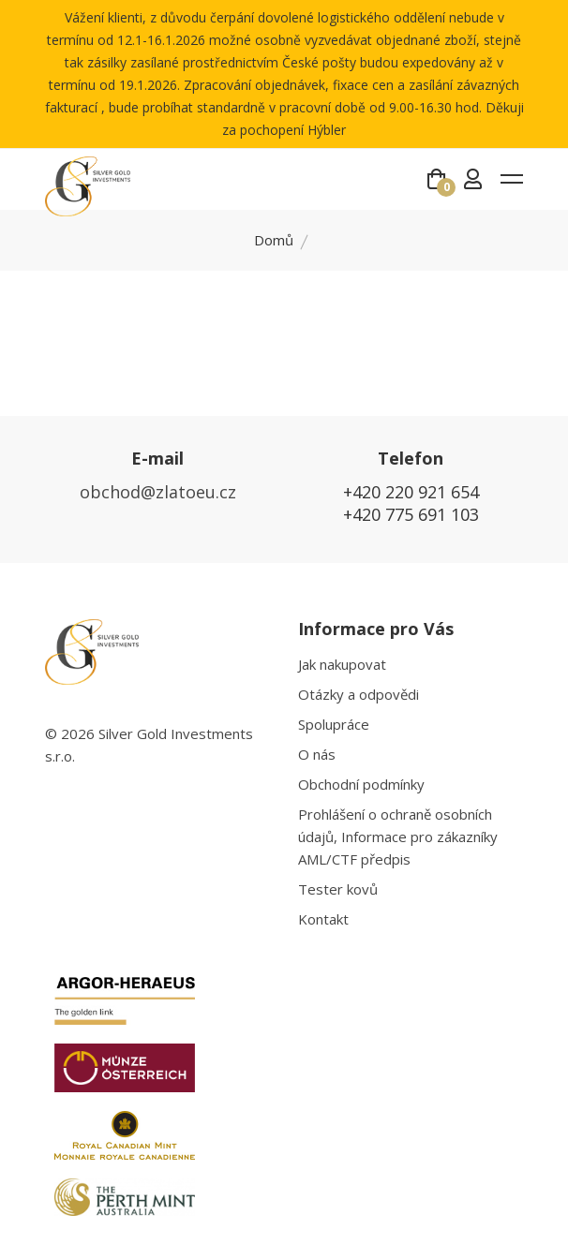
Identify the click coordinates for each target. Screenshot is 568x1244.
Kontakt (323, 919)
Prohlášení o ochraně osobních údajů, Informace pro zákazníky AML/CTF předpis (398, 836)
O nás (317, 754)
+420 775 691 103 (411, 514)
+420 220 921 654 (411, 492)
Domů (273, 239)
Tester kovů (338, 889)
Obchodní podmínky (361, 784)
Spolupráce (333, 724)
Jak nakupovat (342, 664)
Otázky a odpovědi (358, 694)
